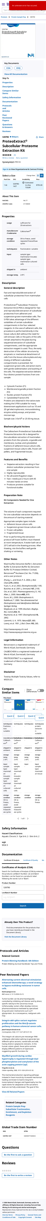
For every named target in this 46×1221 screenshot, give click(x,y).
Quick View (12, 716)
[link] (7, 1215)
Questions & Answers (7, 126)
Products (4, 17)
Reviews (6, 131)
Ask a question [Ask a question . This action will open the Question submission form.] (22, 158)
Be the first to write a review (19, 1176)
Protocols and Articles (7, 108)
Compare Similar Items (10, 92)
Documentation (10, 101)
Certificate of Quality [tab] (30, 860)
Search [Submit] (23, 905)
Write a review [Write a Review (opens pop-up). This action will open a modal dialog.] (8, 158)
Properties (7, 82)
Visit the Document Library (15, 937)
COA (8, 68)
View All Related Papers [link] (13, 1091)
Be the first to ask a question (18, 1154)
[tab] (6, 17)
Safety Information (11, 97)
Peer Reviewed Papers (7, 118)
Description (8, 86)
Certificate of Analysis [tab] (11, 860)
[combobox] (23, 887)
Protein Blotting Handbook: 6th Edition (20, 960)
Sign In (5, 169)
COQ (18, 68)
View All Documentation (15, 74)
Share (40, 137)
